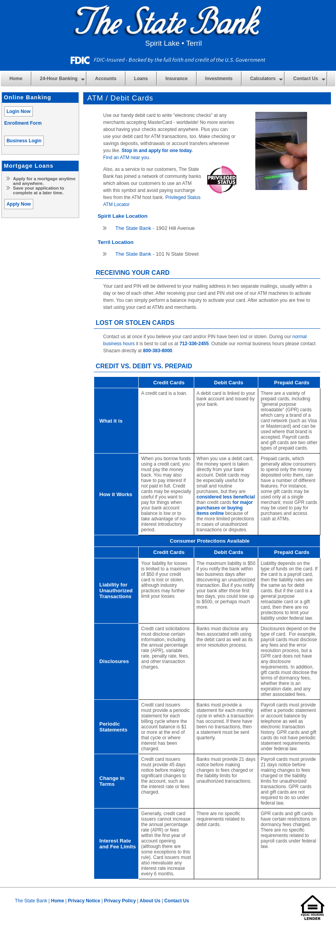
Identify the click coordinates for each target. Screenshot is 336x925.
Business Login (24, 140)
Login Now (18, 111)
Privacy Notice (84, 900)
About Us (149, 900)
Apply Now (19, 204)
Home (15, 78)
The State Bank (133, 228)
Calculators (262, 78)
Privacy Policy (120, 900)
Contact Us (176, 900)
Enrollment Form (23, 123)
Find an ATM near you (126, 157)
